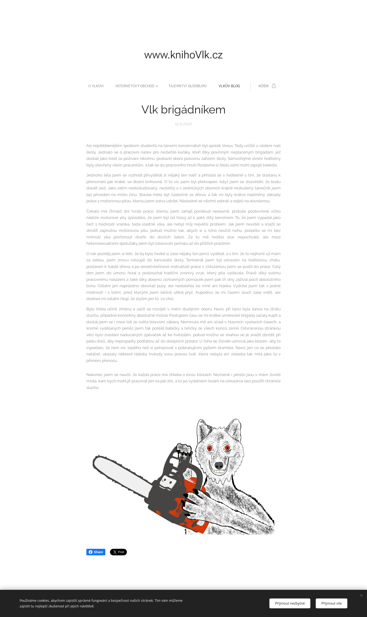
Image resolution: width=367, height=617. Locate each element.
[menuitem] (96, 86)
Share (96, 552)
